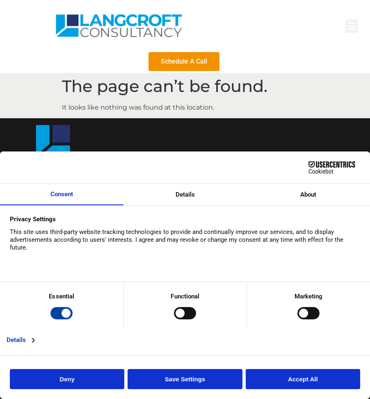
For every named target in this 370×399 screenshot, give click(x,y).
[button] (351, 26)
